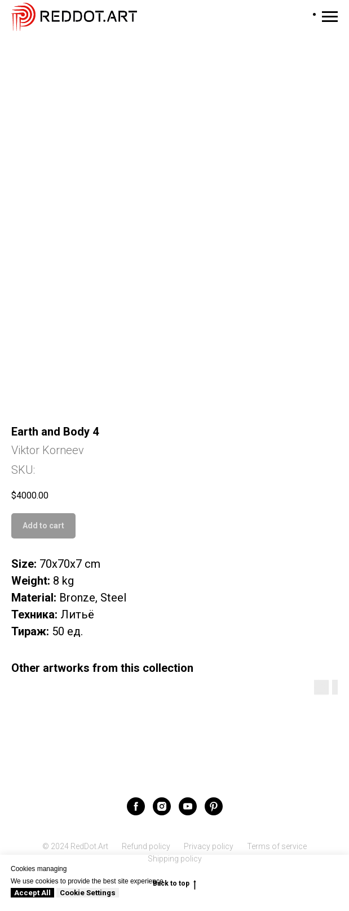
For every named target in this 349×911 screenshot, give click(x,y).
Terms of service (277, 846)
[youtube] (188, 806)
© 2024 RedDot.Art (75, 846)
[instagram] (162, 806)
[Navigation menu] (330, 17)
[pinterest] (214, 806)
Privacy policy (208, 846)
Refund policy (146, 846)
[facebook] (136, 806)
